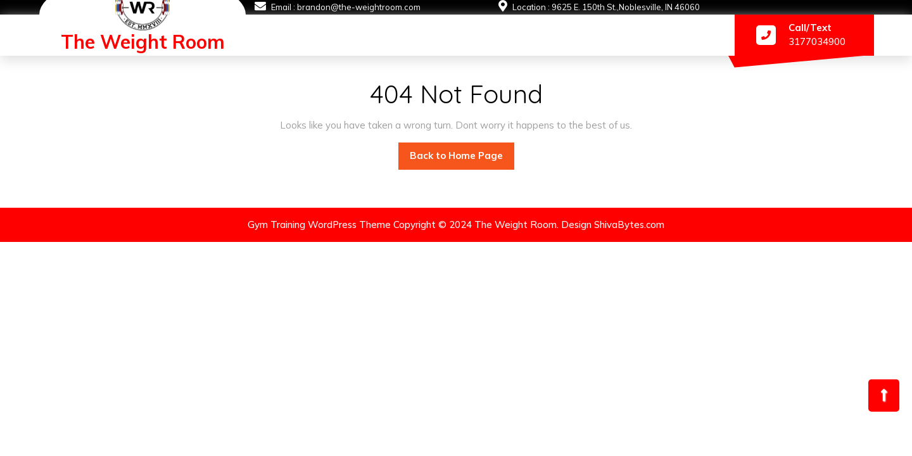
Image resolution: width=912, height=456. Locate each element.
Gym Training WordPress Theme (319, 224)
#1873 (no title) (264, 38)
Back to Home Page (462, 152)
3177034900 (817, 41)
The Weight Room (143, 42)
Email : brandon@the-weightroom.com (346, 7)
